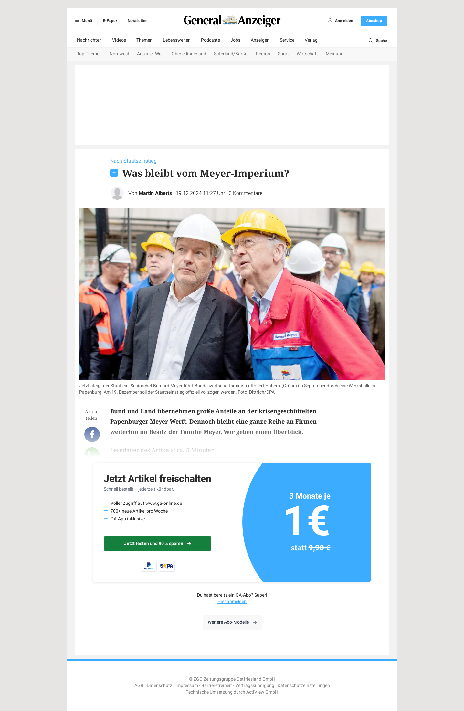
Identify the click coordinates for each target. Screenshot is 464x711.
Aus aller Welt (150, 53)
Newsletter (137, 20)
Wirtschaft (307, 53)
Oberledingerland (189, 53)
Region (263, 53)
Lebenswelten (177, 40)
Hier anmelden (232, 601)
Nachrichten (89, 40)
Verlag (311, 40)
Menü (82, 21)
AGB (138, 685)
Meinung (334, 53)
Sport (283, 53)
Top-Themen (89, 53)
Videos (119, 40)
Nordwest (119, 53)
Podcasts (210, 40)
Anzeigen (260, 40)
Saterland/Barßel (231, 53)
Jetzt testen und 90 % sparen (157, 543)
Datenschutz (159, 685)
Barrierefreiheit (216, 685)
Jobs (235, 40)
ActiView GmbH (262, 692)
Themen (144, 40)
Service (287, 40)
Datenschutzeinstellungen (304, 685)
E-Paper (110, 20)
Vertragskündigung (254, 685)
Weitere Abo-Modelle (232, 622)
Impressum (186, 685)
